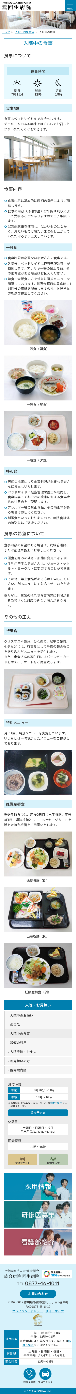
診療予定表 (56, 1102)
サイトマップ (54, 1311)
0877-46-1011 (42, 1283)
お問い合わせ (38, 1293)
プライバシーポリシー (27, 1311)
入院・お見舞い (38, 1004)
